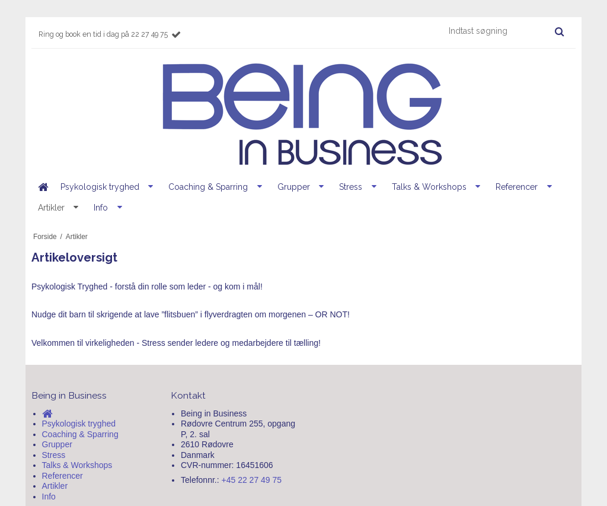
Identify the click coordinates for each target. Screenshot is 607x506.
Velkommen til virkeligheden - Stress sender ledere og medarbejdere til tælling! (176, 343)
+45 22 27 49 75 (252, 480)
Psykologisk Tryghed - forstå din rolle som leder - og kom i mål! (147, 286)
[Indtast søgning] (506, 31)
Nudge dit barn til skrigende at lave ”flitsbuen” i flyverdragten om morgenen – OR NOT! (190, 314)
